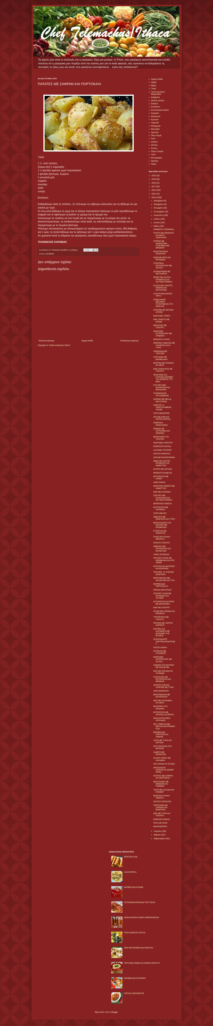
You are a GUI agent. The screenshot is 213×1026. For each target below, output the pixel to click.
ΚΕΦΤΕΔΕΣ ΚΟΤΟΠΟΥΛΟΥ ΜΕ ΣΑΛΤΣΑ (162, 659)
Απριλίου (158, 831)
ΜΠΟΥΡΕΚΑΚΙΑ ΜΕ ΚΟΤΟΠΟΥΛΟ (161, 696)
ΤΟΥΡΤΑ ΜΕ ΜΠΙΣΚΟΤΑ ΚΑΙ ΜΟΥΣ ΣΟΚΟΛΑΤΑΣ (163, 235)
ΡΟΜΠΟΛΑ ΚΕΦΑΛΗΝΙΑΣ (160, 424)
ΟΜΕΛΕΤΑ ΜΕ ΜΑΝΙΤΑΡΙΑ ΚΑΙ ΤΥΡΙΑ (164, 518)
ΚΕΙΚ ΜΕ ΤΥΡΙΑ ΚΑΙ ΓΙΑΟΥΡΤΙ (161, 814)
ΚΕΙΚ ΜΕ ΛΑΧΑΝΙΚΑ (162, 492)
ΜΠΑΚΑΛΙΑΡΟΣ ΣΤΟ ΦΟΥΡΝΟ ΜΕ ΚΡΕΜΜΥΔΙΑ (162, 525)
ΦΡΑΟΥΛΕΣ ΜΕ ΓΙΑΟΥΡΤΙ (159, 326)
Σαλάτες (154, 142)
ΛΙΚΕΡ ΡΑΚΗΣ (159, 482)
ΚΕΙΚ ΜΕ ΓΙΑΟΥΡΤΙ (161, 607)
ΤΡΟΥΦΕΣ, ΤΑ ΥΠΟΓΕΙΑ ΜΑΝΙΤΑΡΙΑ (163, 573)
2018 (154, 183)
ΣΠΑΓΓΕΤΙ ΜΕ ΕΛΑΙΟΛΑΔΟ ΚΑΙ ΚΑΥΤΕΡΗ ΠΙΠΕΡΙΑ (162, 497)
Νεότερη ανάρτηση (46, 341)
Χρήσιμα (154, 161)
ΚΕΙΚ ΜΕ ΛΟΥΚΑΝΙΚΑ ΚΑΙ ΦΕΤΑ (162, 702)
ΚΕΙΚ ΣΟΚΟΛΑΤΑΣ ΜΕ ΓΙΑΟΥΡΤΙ (162, 370)
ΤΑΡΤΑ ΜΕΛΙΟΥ (160, 513)
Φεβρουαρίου (159, 838)
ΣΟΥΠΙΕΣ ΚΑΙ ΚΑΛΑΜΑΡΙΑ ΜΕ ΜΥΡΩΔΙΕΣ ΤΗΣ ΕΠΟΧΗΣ (161, 632)
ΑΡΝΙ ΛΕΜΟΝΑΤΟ (161, 691)
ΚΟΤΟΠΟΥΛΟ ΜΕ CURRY (160, 477)
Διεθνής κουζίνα (157, 100)
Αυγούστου (158, 215)
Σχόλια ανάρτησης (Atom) (59, 345)
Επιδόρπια (155, 107)
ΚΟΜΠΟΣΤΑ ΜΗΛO (161, 819)
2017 (154, 186)
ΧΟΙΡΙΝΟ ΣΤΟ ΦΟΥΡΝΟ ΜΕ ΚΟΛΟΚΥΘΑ (163, 666)
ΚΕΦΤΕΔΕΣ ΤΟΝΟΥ (161, 316)
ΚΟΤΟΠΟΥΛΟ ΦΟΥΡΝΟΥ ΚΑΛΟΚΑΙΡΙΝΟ (164, 567)
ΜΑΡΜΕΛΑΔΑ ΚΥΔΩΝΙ (133, 887)
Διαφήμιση (155, 97)
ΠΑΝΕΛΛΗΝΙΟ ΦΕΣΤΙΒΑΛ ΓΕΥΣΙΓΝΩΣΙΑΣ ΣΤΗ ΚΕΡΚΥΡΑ (163, 303)
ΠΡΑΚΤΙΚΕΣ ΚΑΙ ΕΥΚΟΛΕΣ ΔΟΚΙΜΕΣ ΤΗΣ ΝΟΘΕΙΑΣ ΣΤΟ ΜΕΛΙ (163, 378)
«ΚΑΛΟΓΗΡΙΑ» (130, 872)
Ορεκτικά (155, 132)
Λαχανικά (155, 123)
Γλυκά (153, 89)
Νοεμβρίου (158, 204)
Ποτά (153, 138)
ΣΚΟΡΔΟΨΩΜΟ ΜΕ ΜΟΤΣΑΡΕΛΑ (161, 272)
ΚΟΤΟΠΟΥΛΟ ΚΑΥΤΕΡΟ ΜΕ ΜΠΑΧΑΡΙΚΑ (163, 603)
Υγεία (153, 154)
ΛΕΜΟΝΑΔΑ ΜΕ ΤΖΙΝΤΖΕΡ (160, 352)
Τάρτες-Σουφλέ (157, 151)
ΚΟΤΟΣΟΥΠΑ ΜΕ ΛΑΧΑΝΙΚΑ (160, 508)
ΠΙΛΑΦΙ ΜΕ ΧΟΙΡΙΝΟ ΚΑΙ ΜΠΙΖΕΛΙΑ (164, 612)
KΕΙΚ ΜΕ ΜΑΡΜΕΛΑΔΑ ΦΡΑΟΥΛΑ (138, 948)
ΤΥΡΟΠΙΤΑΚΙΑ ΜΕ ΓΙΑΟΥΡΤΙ (161, 618)
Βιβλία (153, 85)
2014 (154, 197)
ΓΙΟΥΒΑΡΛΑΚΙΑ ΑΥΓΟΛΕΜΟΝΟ (161, 394)
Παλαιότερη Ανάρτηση (129, 341)
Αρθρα (154, 82)
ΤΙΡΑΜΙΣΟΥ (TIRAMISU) (163, 229)
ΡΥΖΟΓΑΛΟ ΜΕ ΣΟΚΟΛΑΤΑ (159, 532)
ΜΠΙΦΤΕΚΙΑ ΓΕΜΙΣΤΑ (162, 504)
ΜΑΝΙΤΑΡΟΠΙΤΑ (160, 826)
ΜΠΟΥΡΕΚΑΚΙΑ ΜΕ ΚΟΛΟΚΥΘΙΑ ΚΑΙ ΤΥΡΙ (164, 579)
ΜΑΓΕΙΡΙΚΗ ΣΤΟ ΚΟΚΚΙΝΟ (160, 707)
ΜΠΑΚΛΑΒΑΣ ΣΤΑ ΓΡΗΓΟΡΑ (161, 438)
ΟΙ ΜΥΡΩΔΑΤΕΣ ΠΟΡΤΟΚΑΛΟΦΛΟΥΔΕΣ (164, 641)
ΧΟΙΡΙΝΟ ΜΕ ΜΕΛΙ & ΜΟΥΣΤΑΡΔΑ (162, 400)
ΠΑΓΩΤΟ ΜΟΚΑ (160, 647)
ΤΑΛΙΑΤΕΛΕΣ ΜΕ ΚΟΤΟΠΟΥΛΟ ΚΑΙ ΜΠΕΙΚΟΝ (162, 679)
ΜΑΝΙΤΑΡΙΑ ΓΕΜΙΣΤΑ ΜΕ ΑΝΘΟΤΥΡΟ (164, 487)
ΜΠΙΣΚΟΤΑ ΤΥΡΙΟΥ (161, 339)
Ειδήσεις (154, 104)
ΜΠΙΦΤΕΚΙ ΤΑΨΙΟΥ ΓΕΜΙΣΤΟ (161, 797)
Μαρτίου (157, 835)
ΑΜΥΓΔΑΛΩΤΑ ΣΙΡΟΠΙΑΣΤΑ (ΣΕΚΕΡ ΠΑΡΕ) (163, 770)
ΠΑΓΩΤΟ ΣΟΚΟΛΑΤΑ (162, 801)
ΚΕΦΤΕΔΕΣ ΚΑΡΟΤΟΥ (163, 443)
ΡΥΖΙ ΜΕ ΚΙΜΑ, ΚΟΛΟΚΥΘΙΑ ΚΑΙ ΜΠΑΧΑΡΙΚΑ (161, 387)
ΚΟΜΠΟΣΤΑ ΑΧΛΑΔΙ (162, 446)
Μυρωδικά (155, 129)
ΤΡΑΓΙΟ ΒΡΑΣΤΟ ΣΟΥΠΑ (134, 933)
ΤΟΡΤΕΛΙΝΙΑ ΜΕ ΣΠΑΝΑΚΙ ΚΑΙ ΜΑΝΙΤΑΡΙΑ (160, 807)
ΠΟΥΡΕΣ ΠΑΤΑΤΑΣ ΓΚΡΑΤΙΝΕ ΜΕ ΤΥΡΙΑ (163, 686)
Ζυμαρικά (155, 113)
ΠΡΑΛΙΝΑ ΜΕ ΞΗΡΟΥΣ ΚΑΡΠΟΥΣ (163, 624)
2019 (154, 179)
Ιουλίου (157, 219)
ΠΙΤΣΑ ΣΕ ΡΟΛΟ (160, 823)
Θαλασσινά (155, 116)
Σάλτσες (154, 145)
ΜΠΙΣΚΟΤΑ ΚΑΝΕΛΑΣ (162, 473)
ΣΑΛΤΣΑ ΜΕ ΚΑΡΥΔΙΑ (162, 469)
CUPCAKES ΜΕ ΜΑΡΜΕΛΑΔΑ (160, 358)
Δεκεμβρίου (159, 201)
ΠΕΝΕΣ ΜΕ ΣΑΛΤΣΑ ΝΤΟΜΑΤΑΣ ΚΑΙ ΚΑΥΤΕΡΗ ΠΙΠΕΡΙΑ (162, 279)
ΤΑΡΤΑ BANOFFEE (161, 413)
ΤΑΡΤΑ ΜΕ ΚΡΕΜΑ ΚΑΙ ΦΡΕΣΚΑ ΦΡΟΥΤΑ (142, 963)
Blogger (114, 1012)
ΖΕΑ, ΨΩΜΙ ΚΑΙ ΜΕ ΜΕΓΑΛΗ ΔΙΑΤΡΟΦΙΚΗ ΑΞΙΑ (164, 726)
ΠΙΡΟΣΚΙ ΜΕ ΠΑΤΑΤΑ (162, 590)
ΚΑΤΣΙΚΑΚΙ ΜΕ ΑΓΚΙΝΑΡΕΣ (159, 652)
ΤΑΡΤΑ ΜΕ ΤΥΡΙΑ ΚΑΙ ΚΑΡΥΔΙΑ (162, 741)
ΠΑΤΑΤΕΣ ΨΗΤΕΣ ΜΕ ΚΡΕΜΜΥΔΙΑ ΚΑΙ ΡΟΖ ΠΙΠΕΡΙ (163, 560)
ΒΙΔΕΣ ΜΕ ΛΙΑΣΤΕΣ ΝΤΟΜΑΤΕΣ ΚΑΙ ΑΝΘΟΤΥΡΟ (161, 463)
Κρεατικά (154, 119)
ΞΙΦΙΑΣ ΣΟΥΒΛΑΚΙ (161, 554)
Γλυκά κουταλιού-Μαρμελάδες (158, 93)
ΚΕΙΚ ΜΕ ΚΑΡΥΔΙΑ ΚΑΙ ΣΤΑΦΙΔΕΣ (163, 672)
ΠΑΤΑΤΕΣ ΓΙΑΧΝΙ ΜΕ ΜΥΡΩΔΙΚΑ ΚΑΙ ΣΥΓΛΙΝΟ (162, 595)
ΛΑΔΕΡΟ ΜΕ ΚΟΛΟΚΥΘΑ (159, 753)
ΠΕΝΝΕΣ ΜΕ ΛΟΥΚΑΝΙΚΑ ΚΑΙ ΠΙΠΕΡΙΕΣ (161, 431)
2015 (154, 194)
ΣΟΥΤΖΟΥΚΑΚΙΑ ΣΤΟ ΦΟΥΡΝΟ (162, 747)
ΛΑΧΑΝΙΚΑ (49, 254)
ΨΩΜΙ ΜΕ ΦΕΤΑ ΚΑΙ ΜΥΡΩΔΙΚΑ (162, 258)
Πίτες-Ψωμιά (156, 135)
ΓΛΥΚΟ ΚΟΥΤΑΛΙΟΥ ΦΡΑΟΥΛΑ (161, 538)
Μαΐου (156, 226)
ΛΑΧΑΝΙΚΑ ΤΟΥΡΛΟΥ (162, 450)
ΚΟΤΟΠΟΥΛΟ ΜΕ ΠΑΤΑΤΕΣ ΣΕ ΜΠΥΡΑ (163, 713)
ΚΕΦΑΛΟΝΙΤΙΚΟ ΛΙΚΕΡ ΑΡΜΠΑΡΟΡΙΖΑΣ (141, 917)
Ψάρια (153, 164)
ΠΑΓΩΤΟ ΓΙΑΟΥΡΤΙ (161, 543)
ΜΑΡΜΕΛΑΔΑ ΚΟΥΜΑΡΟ (135, 978)
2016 (154, 190)
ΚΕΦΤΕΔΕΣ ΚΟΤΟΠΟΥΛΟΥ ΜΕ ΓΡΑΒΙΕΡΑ (162, 333)
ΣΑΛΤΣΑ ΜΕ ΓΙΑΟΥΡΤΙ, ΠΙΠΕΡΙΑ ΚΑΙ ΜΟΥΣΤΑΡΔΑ (163, 288)
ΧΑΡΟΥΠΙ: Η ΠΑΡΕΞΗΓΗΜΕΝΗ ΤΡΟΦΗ (162, 407)
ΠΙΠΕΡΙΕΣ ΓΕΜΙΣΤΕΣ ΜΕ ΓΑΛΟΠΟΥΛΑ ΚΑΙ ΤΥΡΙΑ (164, 345)
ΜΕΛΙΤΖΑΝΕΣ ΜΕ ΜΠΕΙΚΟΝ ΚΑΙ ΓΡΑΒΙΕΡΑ (160, 784)
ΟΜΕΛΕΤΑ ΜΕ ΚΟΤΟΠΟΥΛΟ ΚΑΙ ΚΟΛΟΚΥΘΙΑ (162, 548)
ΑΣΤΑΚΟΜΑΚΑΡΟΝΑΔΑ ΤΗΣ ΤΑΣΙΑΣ (139, 902)
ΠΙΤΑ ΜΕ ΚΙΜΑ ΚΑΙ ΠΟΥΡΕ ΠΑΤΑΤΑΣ (162, 418)
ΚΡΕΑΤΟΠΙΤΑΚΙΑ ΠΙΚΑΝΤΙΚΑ (160, 252)
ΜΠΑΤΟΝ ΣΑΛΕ (130, 857)
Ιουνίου (157, 222)
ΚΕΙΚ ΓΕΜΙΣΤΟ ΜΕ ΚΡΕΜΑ (161, 320)
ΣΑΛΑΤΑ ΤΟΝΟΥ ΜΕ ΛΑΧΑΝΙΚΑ (162, 759)
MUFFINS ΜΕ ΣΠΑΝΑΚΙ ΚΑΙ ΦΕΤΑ (163, 364)
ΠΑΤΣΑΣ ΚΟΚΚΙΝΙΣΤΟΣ (134, 993)
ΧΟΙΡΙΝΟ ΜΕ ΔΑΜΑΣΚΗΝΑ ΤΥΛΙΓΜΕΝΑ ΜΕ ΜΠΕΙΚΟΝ (161, 244)
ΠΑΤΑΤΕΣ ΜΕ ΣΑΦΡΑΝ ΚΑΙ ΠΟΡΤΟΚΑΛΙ (163, 777)
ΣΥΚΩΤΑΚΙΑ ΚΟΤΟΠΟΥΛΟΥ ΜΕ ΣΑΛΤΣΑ (162, 265)
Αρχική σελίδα (87, 341)
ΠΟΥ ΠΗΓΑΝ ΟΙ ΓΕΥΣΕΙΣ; (164, 764)
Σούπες (154, 148)
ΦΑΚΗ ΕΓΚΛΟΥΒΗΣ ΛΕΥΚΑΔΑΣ (161, 719)
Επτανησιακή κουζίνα (160, 110)
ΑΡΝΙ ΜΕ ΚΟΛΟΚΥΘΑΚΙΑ (164, 457)
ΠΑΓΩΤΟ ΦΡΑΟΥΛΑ (161, 454)
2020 (154, 175)
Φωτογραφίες (156, 158)
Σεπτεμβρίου (159, 212)
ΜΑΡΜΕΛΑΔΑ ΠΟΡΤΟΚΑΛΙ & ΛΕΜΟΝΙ (160, 734)
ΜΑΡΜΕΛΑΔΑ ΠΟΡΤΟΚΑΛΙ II (160, 585)
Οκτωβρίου (158, 208)
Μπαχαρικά (155, 126)
